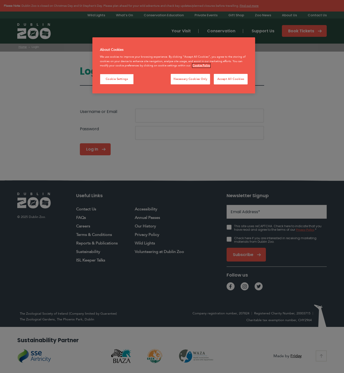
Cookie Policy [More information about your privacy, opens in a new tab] (201, 65)
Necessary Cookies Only (190, 79)
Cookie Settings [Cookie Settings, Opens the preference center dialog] (117, 79)
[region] (173, 65)
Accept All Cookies (230, 79)
